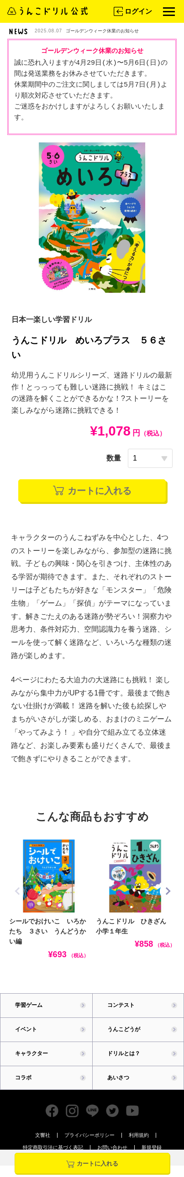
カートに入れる (92, 491)
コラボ (23, 1077)
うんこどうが (123, 1029)
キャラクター (31, 1053)
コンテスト (121, 1005)
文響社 (42, 1135)
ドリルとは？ (123, 1053)
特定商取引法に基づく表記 (53, 1147)
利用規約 (139, 1135)
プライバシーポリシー (89, 1135)
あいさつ (118, 1077)
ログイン (132, 11)
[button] (167, 891)
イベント (26, 1029)
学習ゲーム (28, 1005)
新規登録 (152, 1147)
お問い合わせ (112, 1147)
